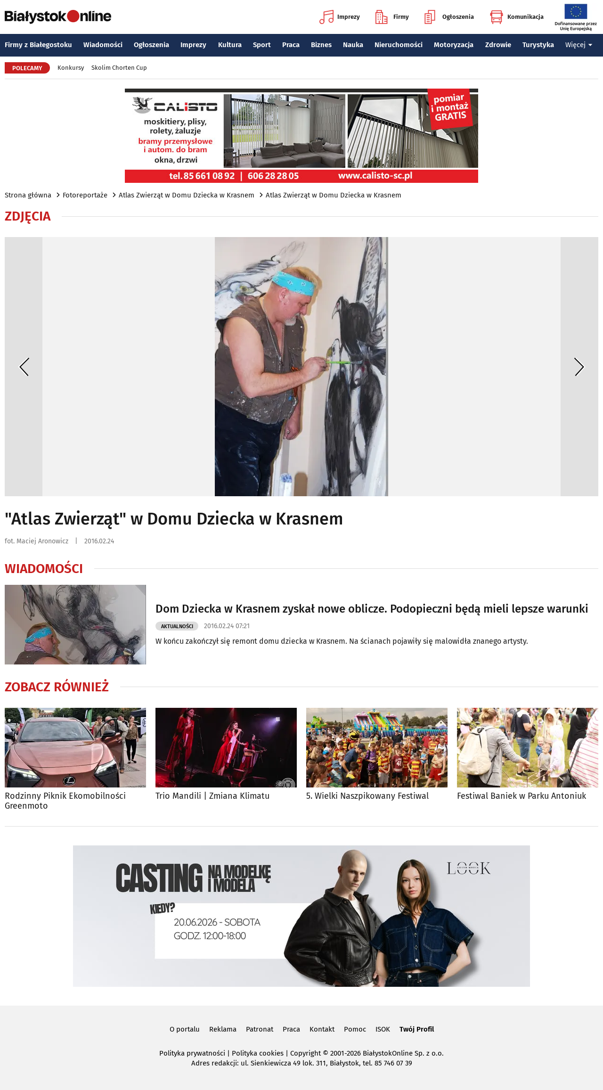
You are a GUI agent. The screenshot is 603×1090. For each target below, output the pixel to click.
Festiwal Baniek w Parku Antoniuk (521, 796)
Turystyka (538, 45)
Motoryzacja (453, 45)
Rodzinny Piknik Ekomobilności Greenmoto (65, 801)
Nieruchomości (399, 45)
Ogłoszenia (449, 17)
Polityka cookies (258, 1053)
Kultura (230, 45)
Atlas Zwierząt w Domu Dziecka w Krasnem (186, 195)
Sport (262, 45)
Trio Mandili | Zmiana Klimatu (212, 796)
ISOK (382, 1029)
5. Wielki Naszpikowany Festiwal (367, 796)
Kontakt (322, 1029)
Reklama (222, 1029)
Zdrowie (498, 45)
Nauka (353, 45)
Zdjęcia (27, 216)
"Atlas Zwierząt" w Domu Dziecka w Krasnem (174, 518)
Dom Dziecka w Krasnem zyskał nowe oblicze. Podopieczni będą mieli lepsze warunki (371, 608)
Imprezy (339, 17)
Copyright (305, 1053)
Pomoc (355, 1029)
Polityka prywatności (192, 1053)
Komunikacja (516, 17)
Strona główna (28, 195)
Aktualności (177, 626)
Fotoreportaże (85, 195)
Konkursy (70, 68)
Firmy (392, 17)
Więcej (579, 45)
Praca (291, 45)
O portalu (185, 1029)
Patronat (259, 1029)
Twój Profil (416, 1029)
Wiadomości (102, 45)
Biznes (321, 45)
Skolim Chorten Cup (119, 68)
